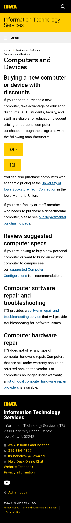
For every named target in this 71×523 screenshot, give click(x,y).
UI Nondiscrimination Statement (40, 507)
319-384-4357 (18, 450)
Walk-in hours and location (26, 445)
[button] (63, 6)
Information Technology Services (32, 22)
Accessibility (13, 512)
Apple (13, 149)
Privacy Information (19, 472)
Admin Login (18, 492)
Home (7, 50)
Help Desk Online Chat (23, 461)
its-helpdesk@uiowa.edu (25, 456)
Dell (12, 164)
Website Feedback (18, 467)
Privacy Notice (11, 507)
